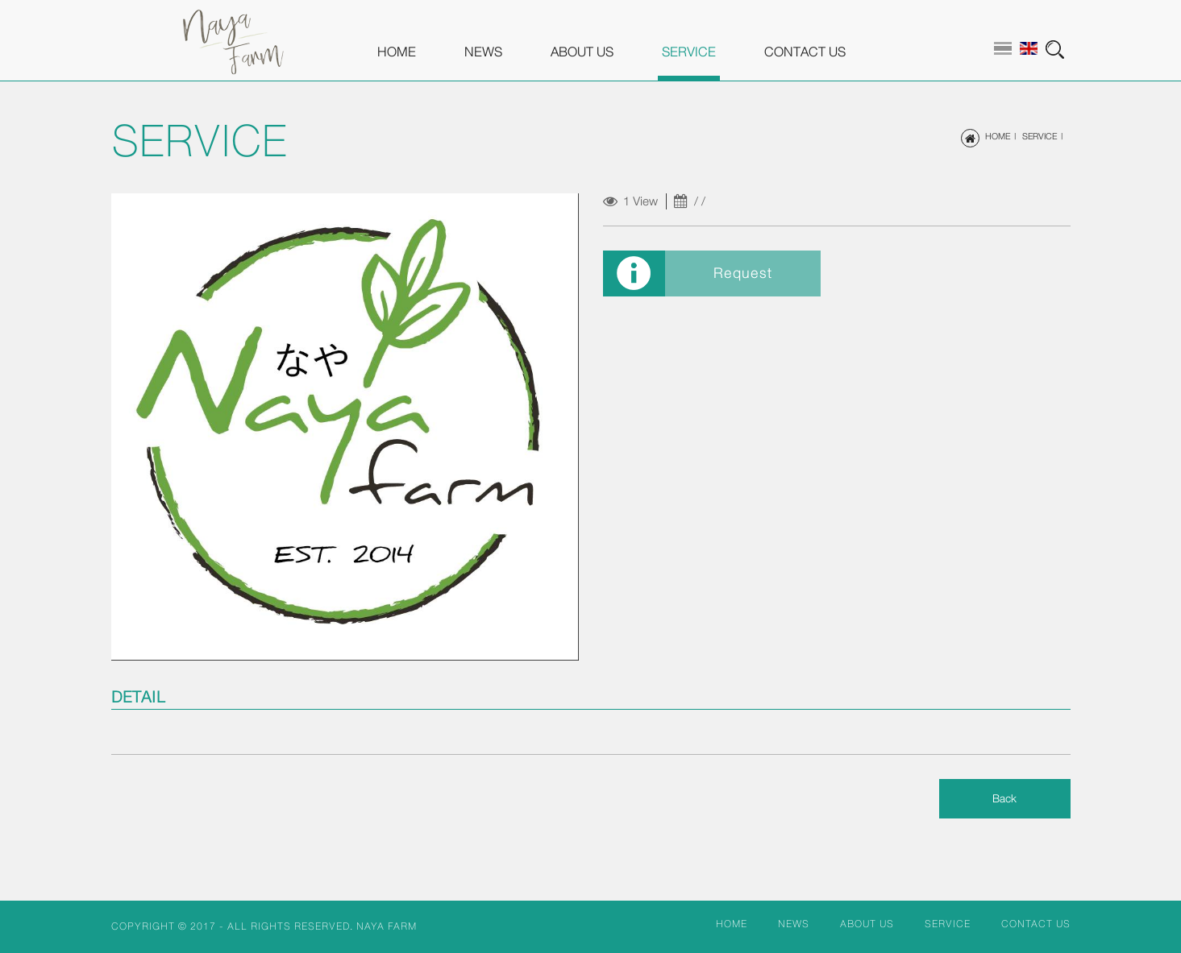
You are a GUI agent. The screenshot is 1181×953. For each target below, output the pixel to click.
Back (1004, 798)
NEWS (483, 52)
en (1029, 48)
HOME (396, 52)
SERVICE (689, 52)
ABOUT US (582, 52)
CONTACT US (805, 52)
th (1003, 48)
